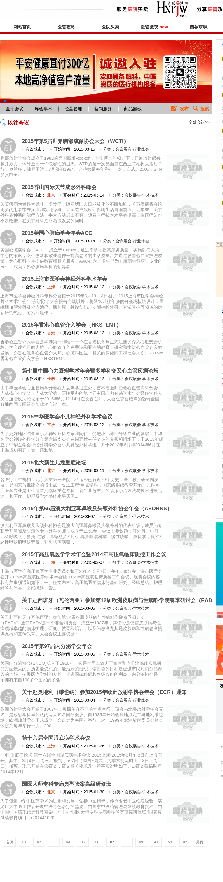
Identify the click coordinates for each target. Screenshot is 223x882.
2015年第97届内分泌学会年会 (57, 646)
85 (83, 842)
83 (53, 842)
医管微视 (154, 26)
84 (68, 842)
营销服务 (103, 108)
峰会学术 (43, 108)
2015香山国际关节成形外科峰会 (59, 187)
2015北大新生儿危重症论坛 (54, 463)
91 (170, 842)
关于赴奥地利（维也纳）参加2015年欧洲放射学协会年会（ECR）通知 (104, 692)
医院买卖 (110, 26)
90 (156, 842)
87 (112, 842)
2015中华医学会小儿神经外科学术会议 (67, 417)
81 (24, 842)
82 (39, 842)
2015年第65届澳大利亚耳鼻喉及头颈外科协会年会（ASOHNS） (97, 508)
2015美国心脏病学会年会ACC (57, 233)
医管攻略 (66, 26)
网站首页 (22, 26)
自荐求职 (198, 26)
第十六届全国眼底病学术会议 (56, 738)
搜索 (204, 108)
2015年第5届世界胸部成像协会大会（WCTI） (75, 141)
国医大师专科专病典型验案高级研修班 (66, 784)
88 (126, 842)
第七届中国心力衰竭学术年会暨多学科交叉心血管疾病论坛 (90, 371)
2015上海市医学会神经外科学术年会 (64, 279)
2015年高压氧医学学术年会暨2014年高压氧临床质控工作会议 (94, 554)
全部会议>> (199, 122)
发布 (184, 108)
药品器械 (133, 108)
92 (185, 842)
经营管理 (73, 108)
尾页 (199, 842)
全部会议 (14, 108)
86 (97, 842)
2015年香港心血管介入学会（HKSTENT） (71, 325)
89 (141, 842)
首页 (9, 842)
